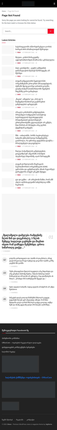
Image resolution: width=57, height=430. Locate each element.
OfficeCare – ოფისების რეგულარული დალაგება (21, 343)
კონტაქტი (30, 420)
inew (19, 52)
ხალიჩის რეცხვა (8, 352)
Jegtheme (48, 424)
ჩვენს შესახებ (7, 420)
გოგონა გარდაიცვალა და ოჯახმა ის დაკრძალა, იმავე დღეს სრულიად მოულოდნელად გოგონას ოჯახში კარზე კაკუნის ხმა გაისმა (31, 260)
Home (4, 11)
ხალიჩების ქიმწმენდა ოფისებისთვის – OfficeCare (28, 377)
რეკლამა (19, 420)
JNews (9, 424)
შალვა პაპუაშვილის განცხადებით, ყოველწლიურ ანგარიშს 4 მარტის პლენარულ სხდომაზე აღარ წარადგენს (32, 153)
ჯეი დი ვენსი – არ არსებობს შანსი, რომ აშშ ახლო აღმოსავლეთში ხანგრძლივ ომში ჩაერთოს (34, 182)
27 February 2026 (28, 52)
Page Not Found (13, 11)
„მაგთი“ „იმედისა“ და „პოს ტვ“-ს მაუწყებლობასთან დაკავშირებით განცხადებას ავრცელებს (30, 101)
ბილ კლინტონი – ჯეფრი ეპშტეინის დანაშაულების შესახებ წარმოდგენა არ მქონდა (32, 70)
